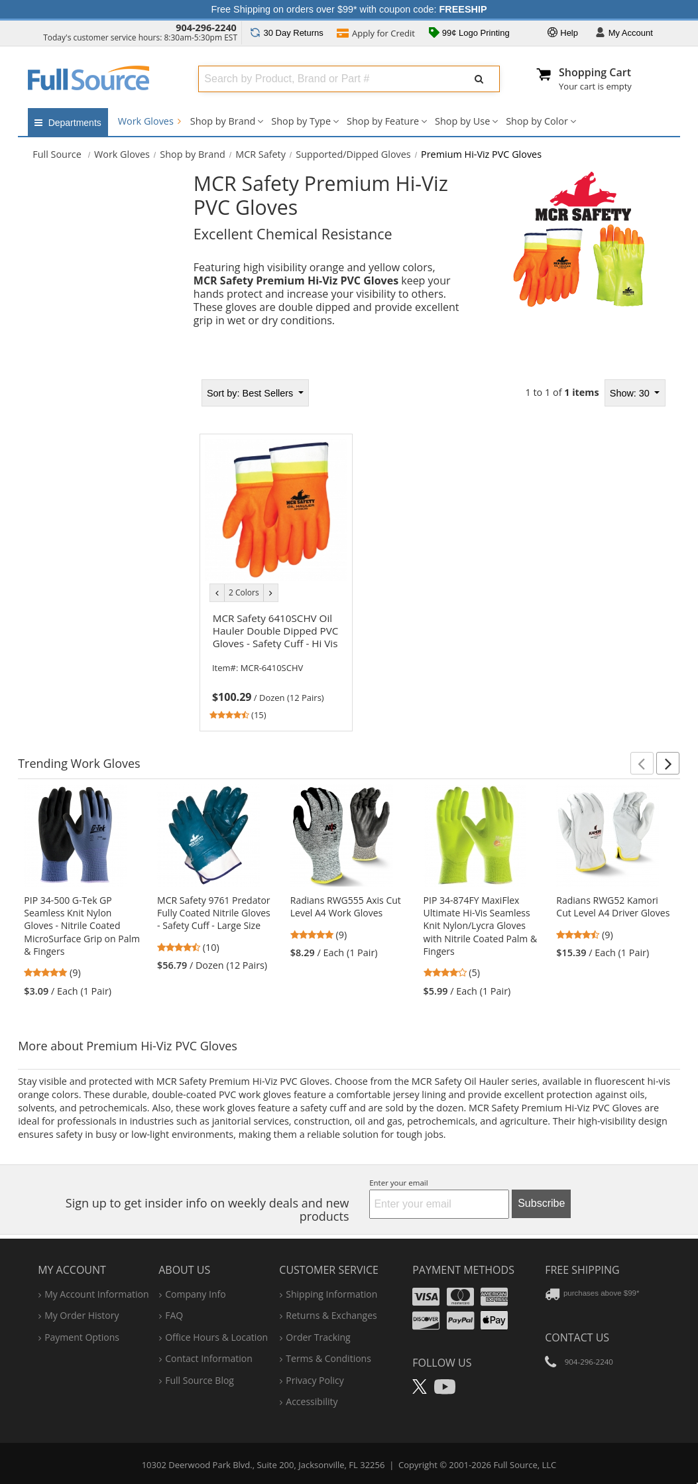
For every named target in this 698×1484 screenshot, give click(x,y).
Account (624, 33)
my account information (96, 1294)
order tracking (318, 1337)
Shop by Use (462, 121)
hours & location (216, 1337)
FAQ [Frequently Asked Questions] (174, 1315)
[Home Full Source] (57, 154)
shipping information (331, 1294)
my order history (81, 1315)
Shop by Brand (222, 121)
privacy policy (314, 1380)
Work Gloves (149, 121)
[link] (276, 664)
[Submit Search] (479, 79)
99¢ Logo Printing (469, 34)
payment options (81, 1337)
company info (195, 1294)
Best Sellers (251, 393)
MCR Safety (260, 154)
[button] (642, 763)
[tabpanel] (432, 550)
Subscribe (541, 1203)
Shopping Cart (595, 72)
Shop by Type (301, 121)
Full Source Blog (199, 1380)
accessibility (311, 1401)
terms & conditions (328, 1358)
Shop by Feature (383, 121)
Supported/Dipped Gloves (353, 154)
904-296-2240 (206, 27)
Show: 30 (631, 393)
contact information (209, 1358)
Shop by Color (537, 121)
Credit (376, 34)
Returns (286, 33)
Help (563, 33)
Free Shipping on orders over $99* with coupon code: (349, 9)
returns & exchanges (331, 1315)
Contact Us (577, 1337)
